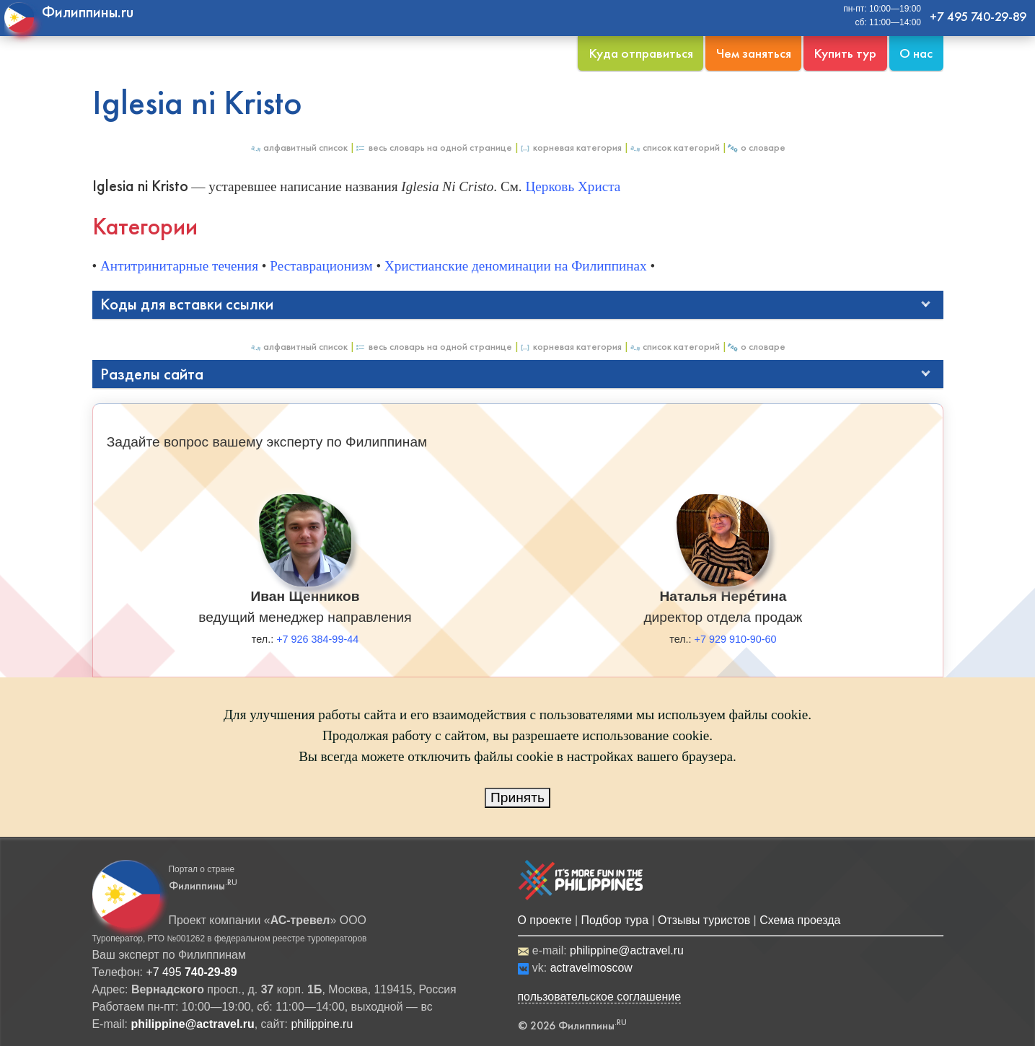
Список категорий (674, 147)
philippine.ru (322, 1024)
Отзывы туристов (704, 920)
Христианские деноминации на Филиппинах (515, 265)
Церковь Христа (572, 186)
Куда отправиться (641, 53)
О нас (916, 53)
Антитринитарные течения (179, 265)
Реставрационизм (321, 265)
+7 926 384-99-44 (317, 639)
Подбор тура (614, 920)
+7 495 (191, 972)
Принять (517, 797)
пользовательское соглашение (600, 996)
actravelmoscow (591, 968)
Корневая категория (570, 147)
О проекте (545, 920)
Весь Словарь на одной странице (433, 147)
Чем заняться (753, 53)
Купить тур (845, 53)
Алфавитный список (299, 147)
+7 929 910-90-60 (736, 639)
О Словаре (756, 147)
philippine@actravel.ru (627, 950)
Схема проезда (799, 920)
